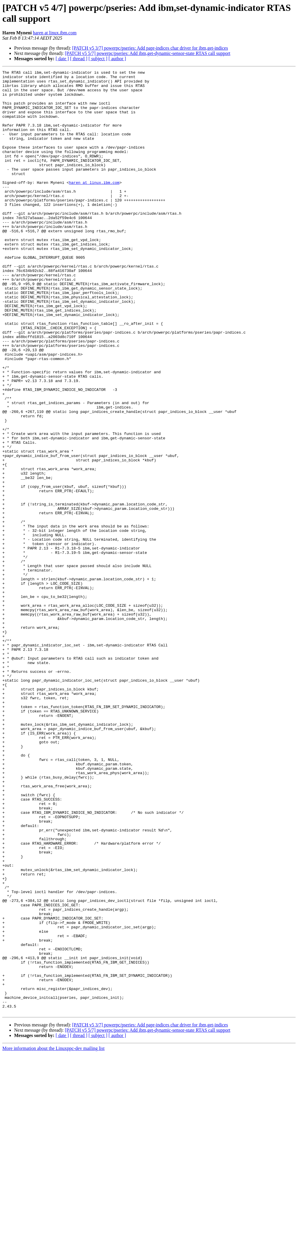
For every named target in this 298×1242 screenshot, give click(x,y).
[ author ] (117, 58)
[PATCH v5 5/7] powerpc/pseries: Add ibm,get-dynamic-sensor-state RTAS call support (147, 53)
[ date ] (62, 58)
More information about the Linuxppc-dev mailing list (53, 1236)
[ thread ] (78, 58)
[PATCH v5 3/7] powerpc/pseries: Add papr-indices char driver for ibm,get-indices (150, 48)
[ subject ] (98, 58)
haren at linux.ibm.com (54, 32)
